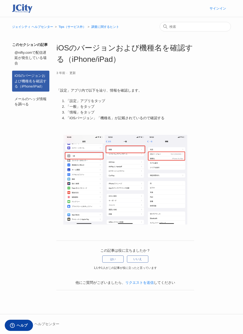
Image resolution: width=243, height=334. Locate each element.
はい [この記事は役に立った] (113, 259)
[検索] (195, 26)
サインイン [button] (218, 8)
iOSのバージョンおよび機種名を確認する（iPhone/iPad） (30, 81)
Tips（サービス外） (72, 27)
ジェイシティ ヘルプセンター (32, 27)
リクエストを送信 (139, 282)
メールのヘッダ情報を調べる (30, 101)
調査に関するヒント (105, 27)
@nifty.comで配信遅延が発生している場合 (30, 57)
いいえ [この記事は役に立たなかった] (137, 259)
